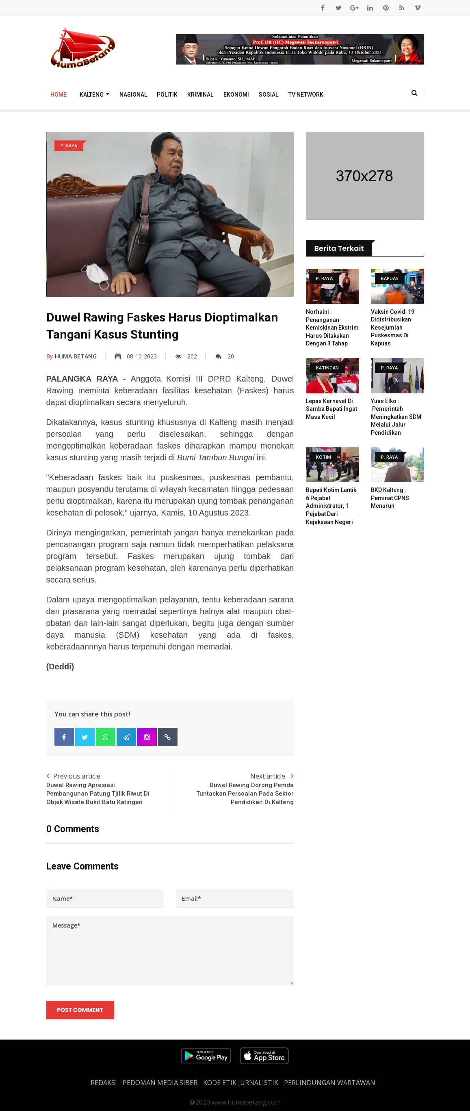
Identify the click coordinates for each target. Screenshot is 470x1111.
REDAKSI (104, 1082)
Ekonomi (236, 94)
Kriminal (200, 94)
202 (186, 356)
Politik (167, 94)
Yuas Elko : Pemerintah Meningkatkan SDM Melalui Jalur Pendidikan (396, 417)
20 (225, 356)
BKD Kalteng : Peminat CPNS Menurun (390, 498)
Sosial (268, 94)
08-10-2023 (136, 356)
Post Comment (80, 1010)
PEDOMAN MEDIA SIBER (160, 1082)
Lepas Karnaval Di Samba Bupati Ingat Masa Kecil (331, 409)
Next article (232, 789)
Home (58, 94)
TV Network (305, 94)
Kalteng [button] (92, 94)
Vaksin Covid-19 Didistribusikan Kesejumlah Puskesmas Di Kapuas (392, 327)
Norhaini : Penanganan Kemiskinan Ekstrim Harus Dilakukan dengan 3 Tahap (332, 327)
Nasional (133, 94)
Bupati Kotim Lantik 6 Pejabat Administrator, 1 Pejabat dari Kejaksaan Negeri (331, 506)
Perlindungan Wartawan (329, 1082)
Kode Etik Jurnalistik (240, 1082)
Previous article (108, 789)
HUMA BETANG (71, 356)
